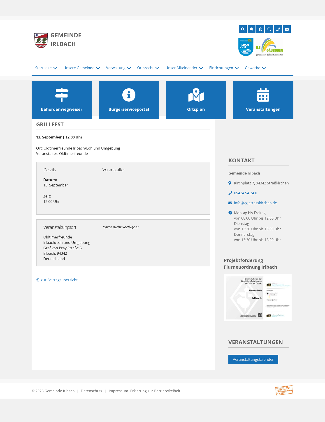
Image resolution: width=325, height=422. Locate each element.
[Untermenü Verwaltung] (129, 68)
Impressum (118, 390)
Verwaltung (115, 67)
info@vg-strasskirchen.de (255, 202)
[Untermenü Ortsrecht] (157, 68)
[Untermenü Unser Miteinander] (201, 68)
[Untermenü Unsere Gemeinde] (98, 68)
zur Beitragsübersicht (57, 279)
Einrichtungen (221, 67)
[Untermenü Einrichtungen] (236, 68)
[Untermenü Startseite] (55, 68)
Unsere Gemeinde (78, 67)
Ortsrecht (145, 67)
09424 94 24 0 (245, 193)
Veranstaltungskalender (253, 359)
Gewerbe (252, 67)
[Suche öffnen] (269, 29)
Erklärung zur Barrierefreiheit (155, 390)
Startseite (43, 67)
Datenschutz (91, 390)
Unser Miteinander (181, 67)
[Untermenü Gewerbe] (264, 68)
